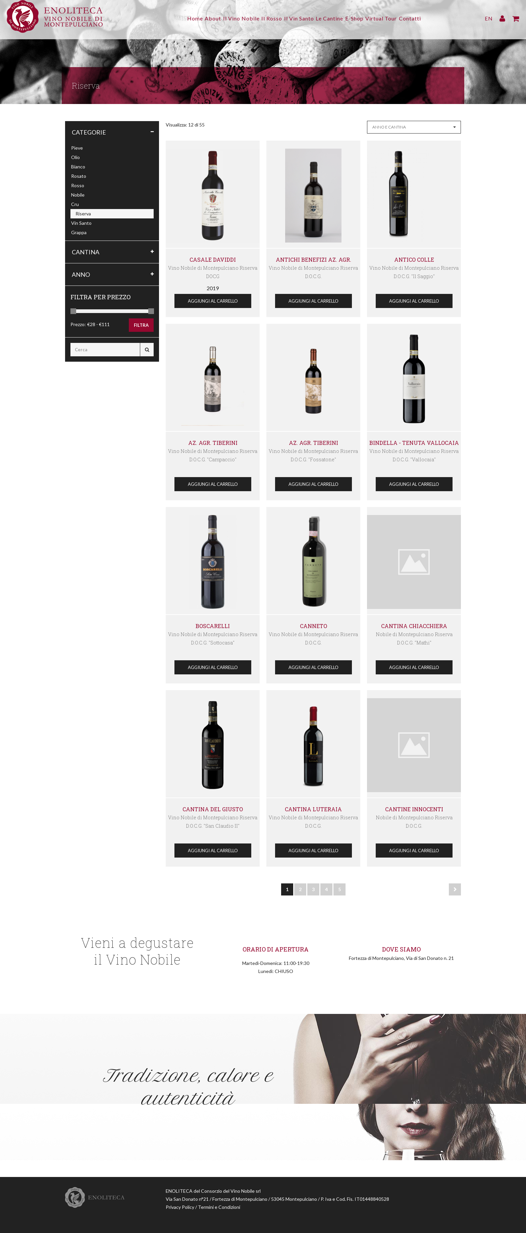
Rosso (77, 185)
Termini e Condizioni (219, 1207)
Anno (81, 274)
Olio (75, 157)
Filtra (141, 325)
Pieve (77, 148)
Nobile (78, 195)
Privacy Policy (180, 1207)
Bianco (78, 166)
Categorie (89, 132)
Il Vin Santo (299, 18)
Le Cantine (334, 18)
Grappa (79, 232)
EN (489, 18)
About (200, 18)
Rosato (78, 176)
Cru (75, 204)
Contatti (427, 18)
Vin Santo (81, 223)
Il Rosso (267, 18)
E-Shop (363, 18)
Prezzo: (78, 324)
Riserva (83, 213)
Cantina (85, 252)
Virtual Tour (394, 18)
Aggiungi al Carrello (213, 301)
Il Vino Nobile (233, 18)
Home (178, 18)
